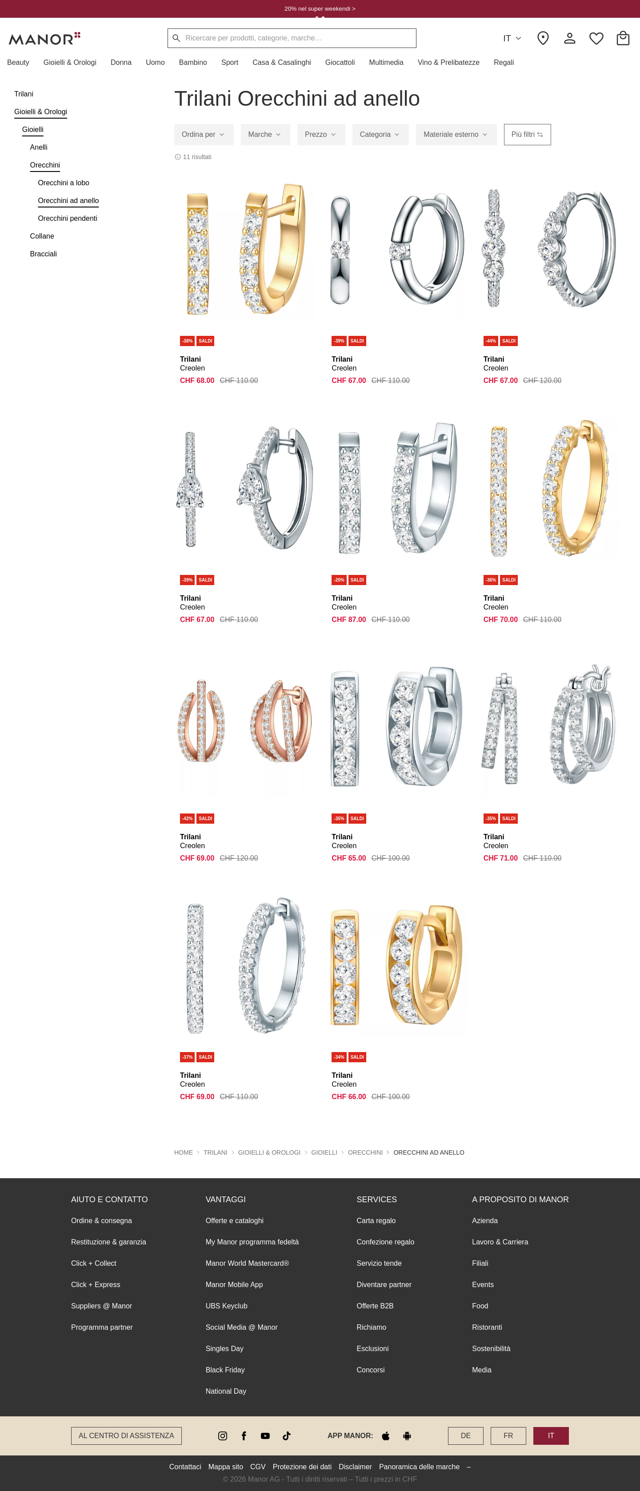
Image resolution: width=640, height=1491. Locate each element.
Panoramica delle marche (419, 1467)
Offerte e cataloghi (235, 1220)
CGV (258, 1467)
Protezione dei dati (302, 1467)
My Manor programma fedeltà (252, 1242)
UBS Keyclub (227, 1306)
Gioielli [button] (324, 1152)
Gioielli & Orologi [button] (269, 1152)
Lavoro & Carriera (500, 1242)
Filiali (480, 1263)
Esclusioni (372, 1348)
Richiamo (371, 1327)
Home (183, 1152)
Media (482, 1370)
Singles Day (225, 1348)
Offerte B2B (374, 1306)
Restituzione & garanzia (108, 1242)
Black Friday (225, 1370)
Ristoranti (487, 1327)
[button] (21, 62)
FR (508, 1435)
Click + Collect (93, 1263)
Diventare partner (384, 1284)
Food (480, 1306)
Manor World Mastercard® (247, 1263)
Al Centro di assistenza (126, 1435)
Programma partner (102, 1327)
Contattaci (185, 1467)
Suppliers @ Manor (101, 1306)
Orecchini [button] (365, 1152)
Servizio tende (378, 1263)
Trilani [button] (216, 1152)
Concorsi (370, 1370)
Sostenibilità (491, 1348)
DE (466, 1435)
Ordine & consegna (101, 1220)
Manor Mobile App (234, 1284)
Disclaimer (355, 1467)
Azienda (485, 1220)
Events (483, 1284)
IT (513, 38)
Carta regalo (376, 1220)
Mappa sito (225, 1467)
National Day (226, 1391)
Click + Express (95, 1284)
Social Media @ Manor (242, 1327)
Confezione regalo (385, 1242)
